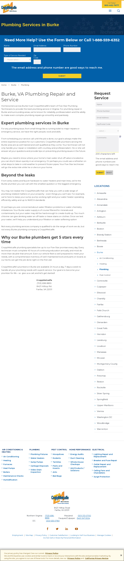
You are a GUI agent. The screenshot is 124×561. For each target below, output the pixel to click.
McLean (101, 355)
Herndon (101, 332)
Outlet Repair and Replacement (101, 461)
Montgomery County (107, 361)
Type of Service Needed (14, 55)
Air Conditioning (106, 257)
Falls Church (103, 308)
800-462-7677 (111, 5)
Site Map (28, 531)
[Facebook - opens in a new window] (47, 525)
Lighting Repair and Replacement (102, 451)
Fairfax (100, 303)
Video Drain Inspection (35, 466)
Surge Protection (101, 470)
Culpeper (101, 285)
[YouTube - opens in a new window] (76, 525)
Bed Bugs (56, 472)
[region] (62, 555)
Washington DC (104, 414)
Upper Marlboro (105, 402)
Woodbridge (103, 420)
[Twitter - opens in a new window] (57, 525)
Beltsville (101, 222)
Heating (103, 263)
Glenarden (102, 320)
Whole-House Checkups (76, 459)
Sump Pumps (36, 458)
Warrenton (102, 425)
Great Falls (102, 326)
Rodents (56, 454)
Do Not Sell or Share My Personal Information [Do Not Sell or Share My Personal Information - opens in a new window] (62, 533)
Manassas (101, 349)
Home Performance (78, 445)
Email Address (40, 46)
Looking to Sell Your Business (83, 531)
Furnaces (7, 460)
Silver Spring (103, 390)
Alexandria (102, 199)
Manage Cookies (105, 531)
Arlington (101, 210)
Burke (13, 85)
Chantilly (101, 297)
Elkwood (101, 291)
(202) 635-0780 (53, 516)
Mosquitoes (57, 450)
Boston (100, 228)
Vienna (100, 408)
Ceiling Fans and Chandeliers (107, 466)
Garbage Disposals (39, 461)
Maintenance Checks (13, 472)
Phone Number (70, 46)
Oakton (100, 367)
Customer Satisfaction (59, 531)
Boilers (6, 468)
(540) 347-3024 (83, 514)
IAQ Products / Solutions (77, 465)
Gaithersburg (103, 314)
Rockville (101, 384)
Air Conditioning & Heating (11, 446)
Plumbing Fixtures (38, 450)
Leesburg (101, 338)
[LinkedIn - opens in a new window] (67, 525)
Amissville (101, 193)
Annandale (102, 205)
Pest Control (104, 274)
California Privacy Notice (96, 558)
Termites (56, 458)
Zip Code (36, 56)
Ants (54, 468)
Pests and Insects (56, 462)
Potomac (101, 373)
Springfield (102, 396)
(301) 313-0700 (84, 511)
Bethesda (101, 240)
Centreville (102, 279)
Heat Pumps (9, 464)
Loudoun (101, 344)
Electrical (97, 445)
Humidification (10, 475)
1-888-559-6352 (106, 40)
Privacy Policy (41, 531)
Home (4, 85)
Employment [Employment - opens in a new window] (16, 531)
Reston (100, 379)
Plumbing (103, 268)
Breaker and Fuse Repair (105, 456)
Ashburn (101, 216)
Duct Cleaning (76, 454)
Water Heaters (36, 454)
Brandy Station (104, 234)
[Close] (121, 555)
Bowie (100, 245)
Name (7, 46)
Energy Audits (76, 450)
